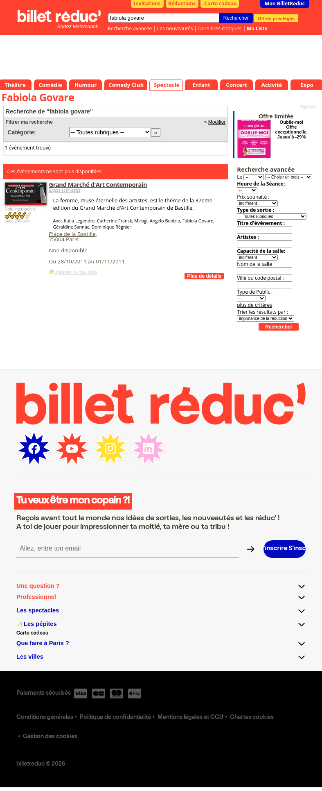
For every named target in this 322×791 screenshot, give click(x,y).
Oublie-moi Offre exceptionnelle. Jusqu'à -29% (291, 129)
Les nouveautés (175, 28)
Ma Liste (257, 28)
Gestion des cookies (50, 737)
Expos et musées (65, 190)
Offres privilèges (276, 18)
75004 (57, 239)
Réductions (182, 3)
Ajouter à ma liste (76, 272)
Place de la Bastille (72, 234)
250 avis (21, 221)
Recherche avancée (130, 28)
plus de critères (254, 304)
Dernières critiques (219, 28)
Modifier (217, 122)
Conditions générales (44, 718)
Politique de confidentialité (115, 718)
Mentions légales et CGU (190, 718)
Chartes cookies (252, 718)
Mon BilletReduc (285, 3)
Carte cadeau (221, 3)
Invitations (147, 3)
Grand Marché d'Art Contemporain (98, 184)
